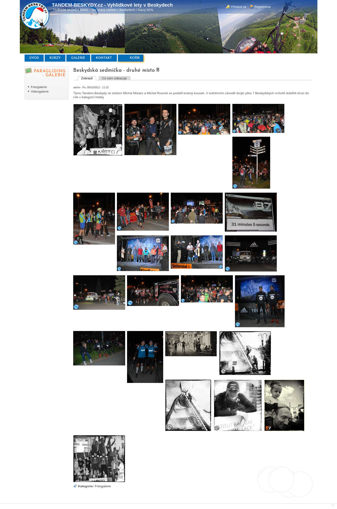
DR (333, 505)
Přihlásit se (238, 6)
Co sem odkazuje (114, 78)
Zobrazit (88, 78)
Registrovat (262, 6)
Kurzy (55, 57)
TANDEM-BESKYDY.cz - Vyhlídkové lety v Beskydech (112, 5)
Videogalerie (39, 91)
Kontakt (104, 57)
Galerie (78, 57)
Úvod (34, 57)
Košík (135, 57)
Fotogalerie (39, 87)
